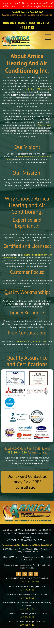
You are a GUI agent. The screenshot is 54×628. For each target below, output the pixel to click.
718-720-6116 (27, 597)
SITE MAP (42, 540)
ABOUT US (7, 530)
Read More (47, 6)
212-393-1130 (27, 608)
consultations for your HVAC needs (31, 341)
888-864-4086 (14, 23)
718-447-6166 (27, 616)
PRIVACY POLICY (28, 540)
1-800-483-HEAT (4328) (27, 581)
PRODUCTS (9, 533)
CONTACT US (13, 540)
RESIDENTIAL (31, 530)
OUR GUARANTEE (40, 533)
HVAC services (43, 124)
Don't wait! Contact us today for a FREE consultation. (27, 481)
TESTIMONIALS (23, 533)
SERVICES (18, 530)
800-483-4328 (27, 624)
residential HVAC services (36, 89)
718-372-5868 (27, 589)
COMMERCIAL (45, 530)
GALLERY (27, 536)
